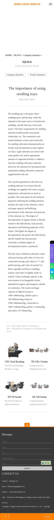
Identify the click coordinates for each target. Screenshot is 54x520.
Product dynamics (38, 75)
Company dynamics (32, 55)
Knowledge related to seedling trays (25, 326)
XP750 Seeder (14, 397)
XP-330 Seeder (39, 397)
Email (47, 517)
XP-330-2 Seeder (39, 361)
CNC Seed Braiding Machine (14, 362)
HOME (8, 55)
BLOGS (17, 55)
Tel (5, 517)
